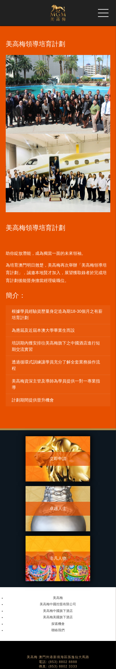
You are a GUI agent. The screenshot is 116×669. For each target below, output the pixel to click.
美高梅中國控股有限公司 (58, 604)
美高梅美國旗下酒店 (58, 617)
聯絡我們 (58, 630)
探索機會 (58, 624)
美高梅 (58, 598)
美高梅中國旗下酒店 (58, 611)
